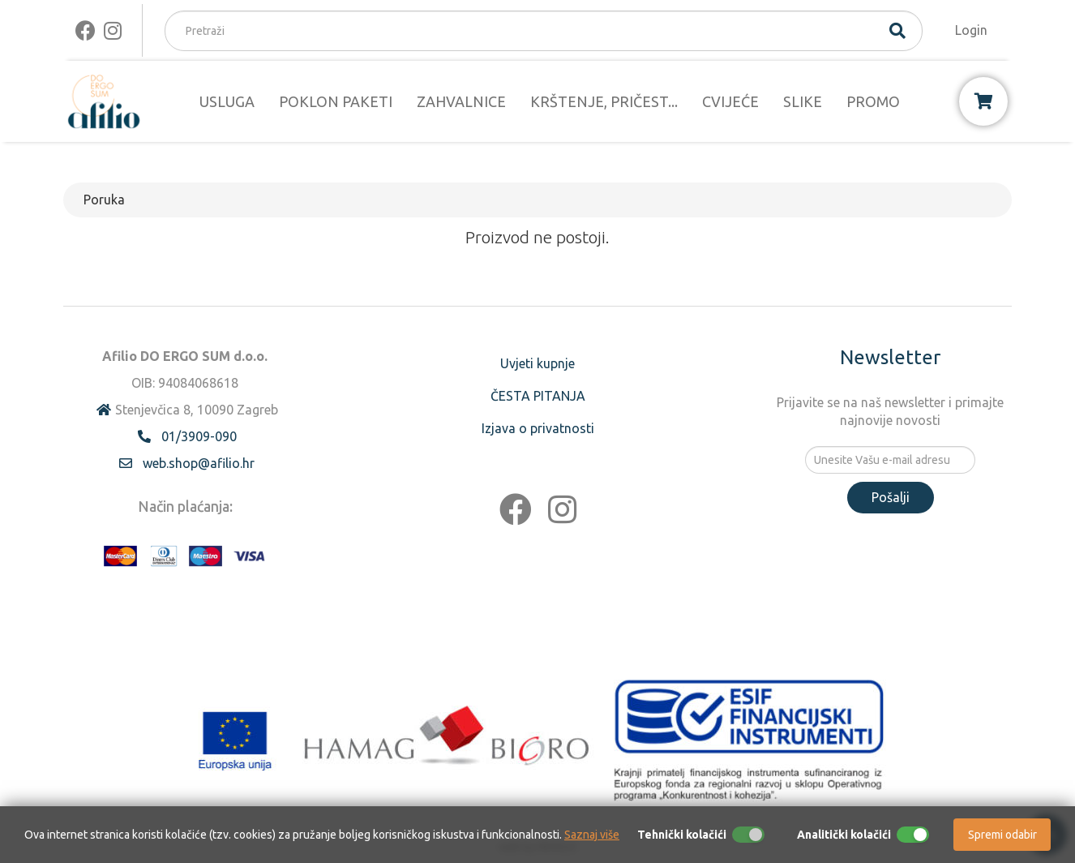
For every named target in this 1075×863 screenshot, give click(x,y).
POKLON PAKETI (335, 101)
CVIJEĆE (730, 101)
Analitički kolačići (844, 834)
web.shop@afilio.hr (199, 463)
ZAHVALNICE (461, 101)
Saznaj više (591, 834)
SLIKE (802, 101)
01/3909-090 (199, 436)
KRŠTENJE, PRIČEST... (604, 101)
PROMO (873, 101)
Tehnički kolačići (681, 834)
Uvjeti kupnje (537, 363)
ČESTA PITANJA (537, 396)
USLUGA (227, 101)
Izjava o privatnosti (538, 428)
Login (971, 30)
